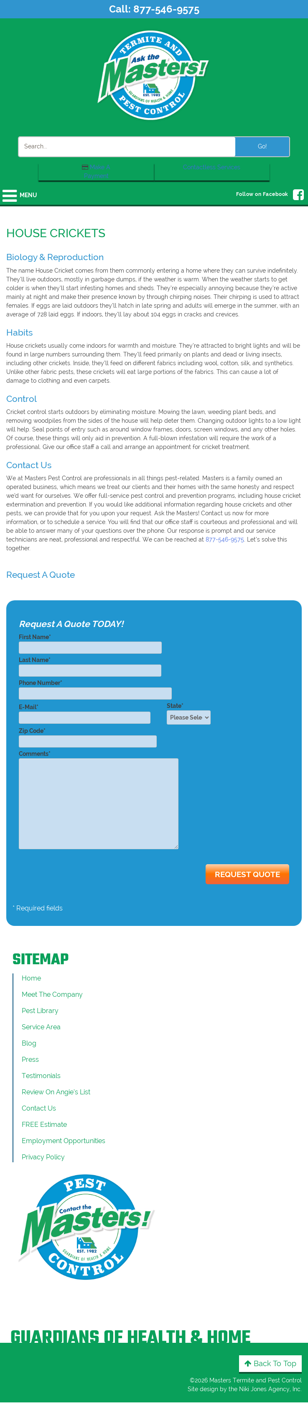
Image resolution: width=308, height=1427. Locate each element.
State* (191, 713)
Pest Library (40, 1011)
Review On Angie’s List (56, 1092)
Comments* (98, 800)
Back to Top (270, 1363)
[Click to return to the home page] (154, 74)
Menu (28, 195)
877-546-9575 (166, 9)
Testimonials (41, 1076)
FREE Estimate (44, 1125)
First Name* (90, 642)
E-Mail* (84, 712)
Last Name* (90, 665)
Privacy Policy (43, 1157)
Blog (29, 1043)
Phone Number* (95, 688)
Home (31, 978)
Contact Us (39, 1108)
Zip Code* (88, 736)
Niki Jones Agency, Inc (269, 1389)
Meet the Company (52, 994)
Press (30, 1059)
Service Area (41, 1027)
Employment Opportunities (63, 1141)
